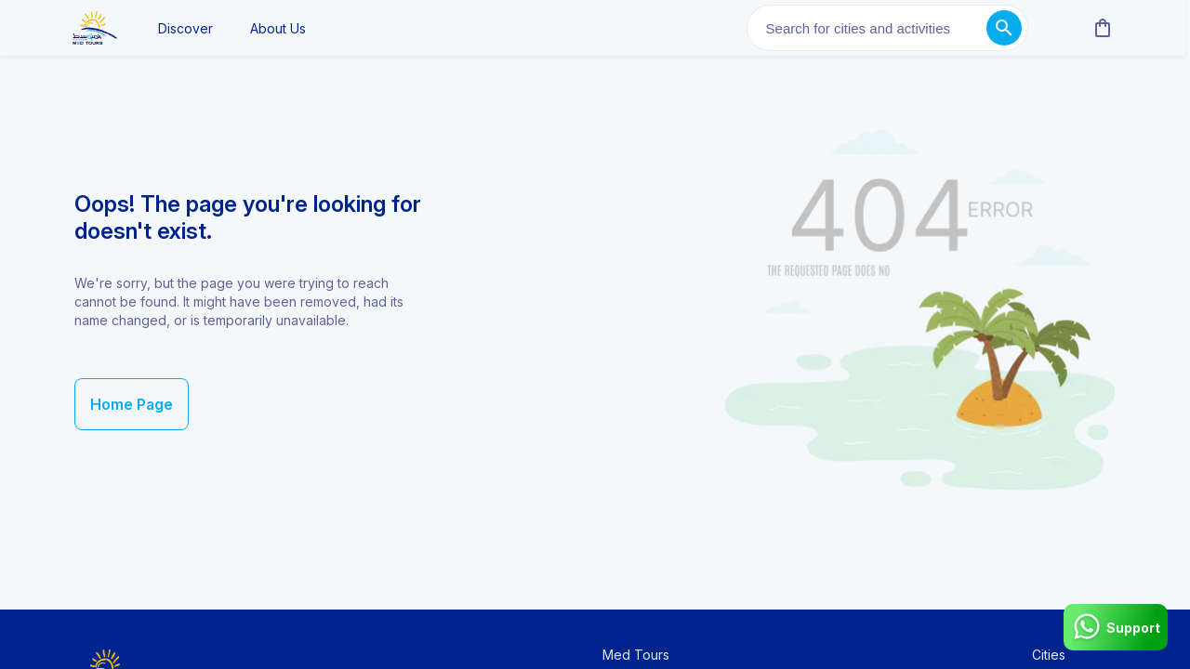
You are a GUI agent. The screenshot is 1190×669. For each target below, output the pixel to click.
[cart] (1099, 28)
